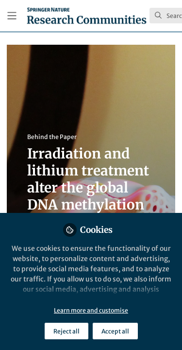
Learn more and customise (91, 310)
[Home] (86, 15)
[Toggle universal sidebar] (12, 16)
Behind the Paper (52, 136)
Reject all (66, 331)
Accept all (115, 331)
